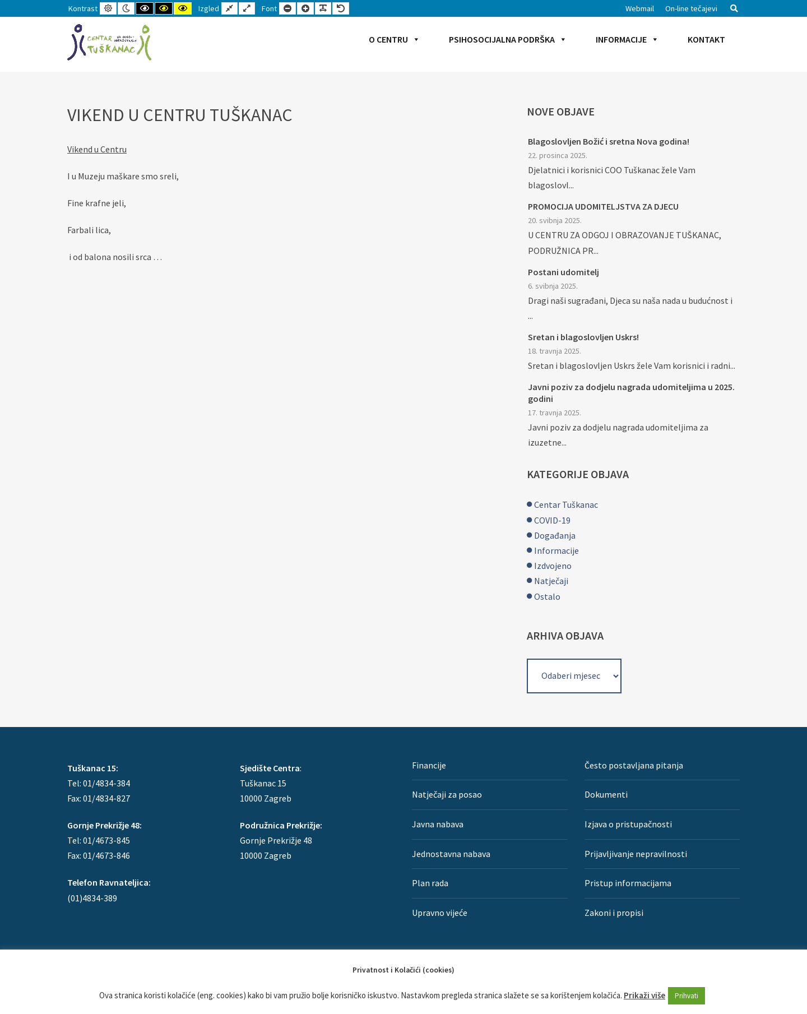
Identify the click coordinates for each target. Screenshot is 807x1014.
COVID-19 (552, 520)
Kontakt (706, 39)
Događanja (555, 535)
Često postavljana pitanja (634, 765)
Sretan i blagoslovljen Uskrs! (583, 336)
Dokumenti (606, 794)
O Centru (394, 39)
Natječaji (551, 580)
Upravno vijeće (439, 912)
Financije (429, 765)
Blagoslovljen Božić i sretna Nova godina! (608, 141)
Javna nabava (437, 824)
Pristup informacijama (628, 882)
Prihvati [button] (686, 996)
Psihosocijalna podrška (508, 39)
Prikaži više (644, 995)
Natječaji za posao (447, 794)
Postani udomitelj (563, 271)
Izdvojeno (553, 565)
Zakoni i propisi (614, 912)
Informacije (627, 39)
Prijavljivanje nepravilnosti (636, 853)
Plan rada (430, 882)
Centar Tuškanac (566, 504)
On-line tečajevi (691, 8)
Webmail (639, 8)
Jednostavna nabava (451, 853)
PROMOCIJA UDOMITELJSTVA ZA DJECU (603, 206)
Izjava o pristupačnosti (628, 824)
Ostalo (547, 596)
